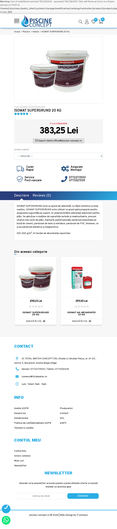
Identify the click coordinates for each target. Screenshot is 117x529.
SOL (62, 418)
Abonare (83, 496)
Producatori (66, 408)
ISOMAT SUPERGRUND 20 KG (35, 313)
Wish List (19, 460)
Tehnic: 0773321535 (58, 369)
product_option (21, 149)
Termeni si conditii (23, 428)
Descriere (21, 195)
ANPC (63, 423)
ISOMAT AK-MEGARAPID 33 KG (81, 313)
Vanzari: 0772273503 (33, 369)
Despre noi (20, 413)
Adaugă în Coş (35, 321)
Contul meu (20, 451)
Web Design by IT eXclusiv (74, 515)
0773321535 (77, 180)
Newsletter (20, 465)
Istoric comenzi (22, 455)
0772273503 (77, 177)
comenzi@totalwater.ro (30, 376)
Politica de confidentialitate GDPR (32, 423)
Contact (64, 413)
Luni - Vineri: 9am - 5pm (30, 384)
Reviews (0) (42, 195)
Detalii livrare (21, 418)
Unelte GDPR (21, 408)
